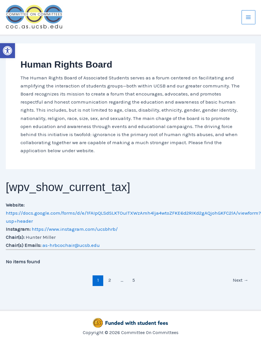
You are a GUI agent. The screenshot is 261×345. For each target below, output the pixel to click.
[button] (7, 50)
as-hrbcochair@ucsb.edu (71, 245)
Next (240, 280)
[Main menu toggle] (249, 17)
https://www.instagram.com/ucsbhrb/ (75, 229)
